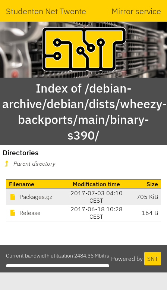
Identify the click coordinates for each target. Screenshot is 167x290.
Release (25, 212)
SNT (152, 258)
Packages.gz (30, 196)
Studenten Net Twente (46, 11)
